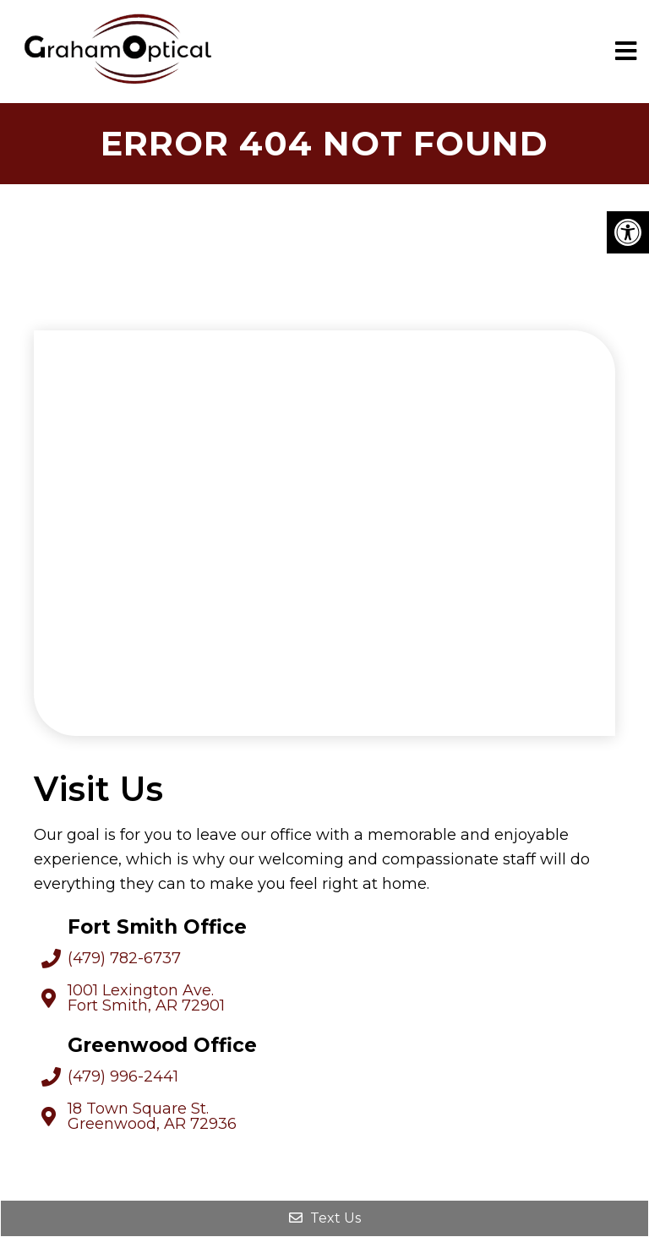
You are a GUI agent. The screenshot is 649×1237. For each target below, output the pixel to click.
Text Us (325, 1218)
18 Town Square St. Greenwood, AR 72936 (152, 1116)
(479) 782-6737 (124, 958)
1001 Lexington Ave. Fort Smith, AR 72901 (146, 998)
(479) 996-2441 (123, 1076)
